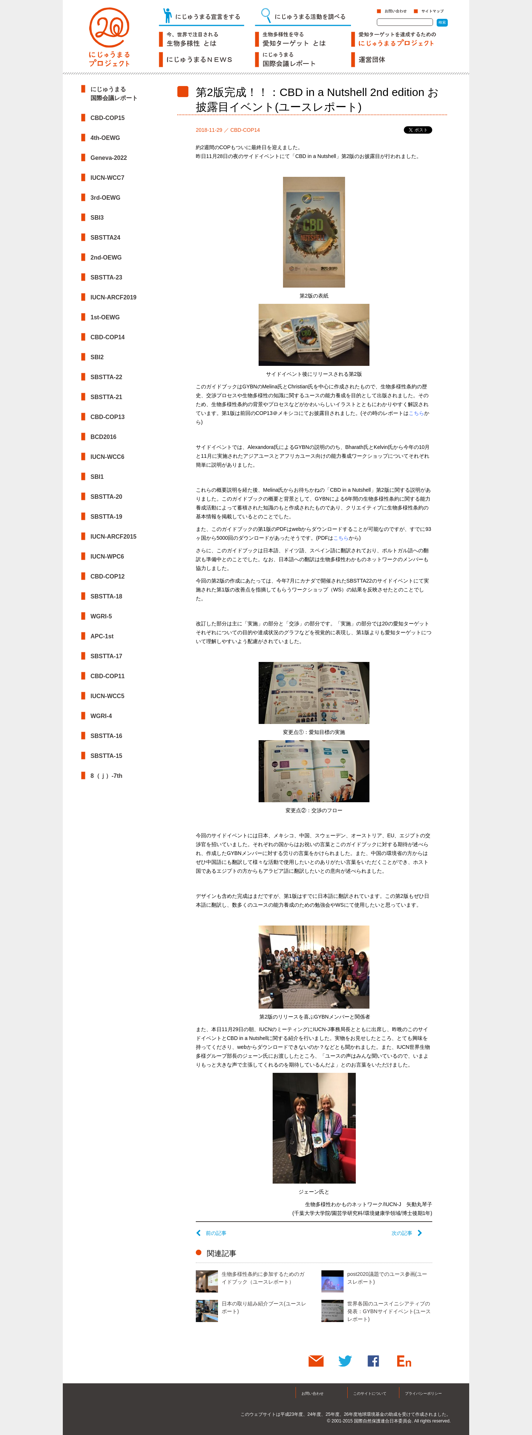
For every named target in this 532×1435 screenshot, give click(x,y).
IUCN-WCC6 (108, 457)
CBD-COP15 (108, 118)
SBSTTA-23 (106, 277)
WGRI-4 (101, 716)
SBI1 (97, 477)
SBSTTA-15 (106, 756)
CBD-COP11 (108, 676)
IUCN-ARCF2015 (113, 536)
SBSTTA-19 (106, 517)
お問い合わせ (312, 1393)
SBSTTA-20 (106, 497)
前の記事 (211, 1233)
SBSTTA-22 (106, 377)
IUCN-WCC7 (108, 178)
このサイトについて (369, 1393)
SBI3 (97, 217)
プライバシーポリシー (423, 1393)
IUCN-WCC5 (108, 696)
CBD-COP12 (108, 576)
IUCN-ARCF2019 (113, 297)
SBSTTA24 (105, 237)
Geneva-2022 (109, 158)
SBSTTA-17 (106, 656)
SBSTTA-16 (106, 736)
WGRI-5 (101, 616)
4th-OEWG (105, 138)
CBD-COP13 (108, 417)
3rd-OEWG (105, 198)
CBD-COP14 (108, 337)
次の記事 (407, 1233)
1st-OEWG (105, 317)
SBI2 (97, 357)
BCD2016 (103, 437)
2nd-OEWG (106, 257)
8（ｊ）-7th (106, 776)
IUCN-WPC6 (107, 556)
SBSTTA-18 (106, 596)
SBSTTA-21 (106, 397)
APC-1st (102, 636)
